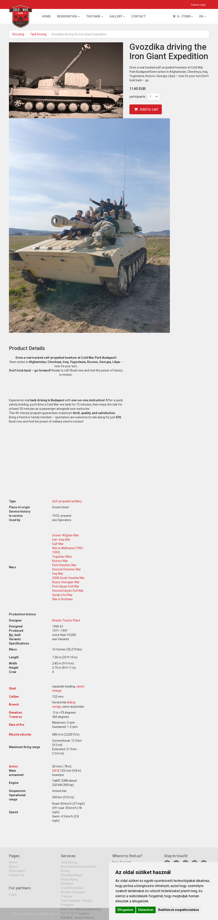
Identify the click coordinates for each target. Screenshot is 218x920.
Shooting (18, 34)
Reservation (68, 16)
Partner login (198, 4)
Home (46, 16)
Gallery (117, 16)
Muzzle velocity (20, 734)
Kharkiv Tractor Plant (66, 620)
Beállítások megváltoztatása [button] (178, 909)
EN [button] (202, 16)
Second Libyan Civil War (68, 590)
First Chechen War (64, 565)
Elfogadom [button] (125, 909)
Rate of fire (16, 724)
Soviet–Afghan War (65, 535)
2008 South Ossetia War (68, 578)
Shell (12, 688)
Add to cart (146, 109)
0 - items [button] (183, 16)
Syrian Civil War (62, 595)
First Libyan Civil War (65, 586)
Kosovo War (60, 561)
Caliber (14, 696)
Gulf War (58, 544)
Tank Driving (38, 34)
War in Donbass (62, 599)
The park (94, 16)
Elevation (15, 712)
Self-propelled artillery (67, 501)
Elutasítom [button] (145, 909)
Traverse (15, 717)
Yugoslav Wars (62, 556)
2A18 (55, 770)
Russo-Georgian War (66, 582)
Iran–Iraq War (61, 539)
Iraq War (57, 573)
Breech (14, 704)
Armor (13, 766)
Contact (138, 16)
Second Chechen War (66, 569)
